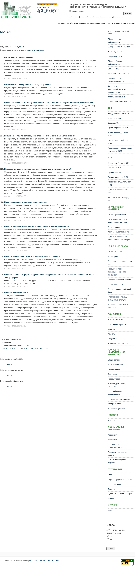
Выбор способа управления (119, 47)
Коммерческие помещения (118, 343)
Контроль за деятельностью (119, 232)
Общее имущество (115, 56)
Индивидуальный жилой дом (119, 320)
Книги (110, 511)
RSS (124, 23)
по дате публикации (35, 50)
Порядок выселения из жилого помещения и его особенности (32, 256)
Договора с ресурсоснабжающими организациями (117, 89)
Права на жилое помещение (119, 280)
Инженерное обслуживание (119, 399)
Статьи (9, 365)
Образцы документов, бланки (120, 480)
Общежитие (112, 339)
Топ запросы (118, 17)
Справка (131, 23)
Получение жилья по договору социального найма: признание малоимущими (39, 136)
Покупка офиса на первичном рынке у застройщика (27, 84)
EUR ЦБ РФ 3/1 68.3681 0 (46, 13)
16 (29, 348)
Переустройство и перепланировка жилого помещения (117, 272)
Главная (63, 23)
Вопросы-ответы (114, 484)
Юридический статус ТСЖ (118, 114)
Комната (111, 334)
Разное (111, 499)
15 (27, 348)
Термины (111, 489)
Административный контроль (119, 102)
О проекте (33, 561)
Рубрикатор (73, 23)
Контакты (42, 561)
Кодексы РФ (113, 435)
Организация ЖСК (115, 172)
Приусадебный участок (117, 325)
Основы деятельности (117, 215)
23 (47, 348)
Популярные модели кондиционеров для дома (25, 202)
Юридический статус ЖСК (118, 163)
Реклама (51, 561)
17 (32, 348)
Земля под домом (115, 52)
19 (37, 348)
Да (110, 536)
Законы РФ (112, 440)
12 (19, 348)
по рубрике (19, 47)
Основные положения (116, 252)
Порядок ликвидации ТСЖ (16, 293)
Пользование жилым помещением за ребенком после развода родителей (37, 169)
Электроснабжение (115, 365)
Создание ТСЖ (114, 123)
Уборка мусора (114, 379)
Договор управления (116, 69)
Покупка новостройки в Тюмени (18, 57)
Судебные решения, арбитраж (120, 494)
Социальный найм (115, 284)
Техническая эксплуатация (118, 74)
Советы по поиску (106, 17)
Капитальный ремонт (116, 97)
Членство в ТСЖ (114, 118)
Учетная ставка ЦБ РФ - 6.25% (48, 9)
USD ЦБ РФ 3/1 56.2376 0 (46, 11)
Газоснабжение (114, 369)
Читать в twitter (114, 23)
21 (42, 348)
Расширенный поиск (97, 23)
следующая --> (23, 345)
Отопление (112, 374)
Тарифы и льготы (115, 404)
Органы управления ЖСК (118, 177)
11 (17, 348)
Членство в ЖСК (114, 168)
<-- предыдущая (9, 345)
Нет (110, 540)
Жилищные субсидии (116, 409)
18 (35, 348)
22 (45, 348)
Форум (83, 23)
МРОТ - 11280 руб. (44, 7)
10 (14, 348)
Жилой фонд (113, 256)
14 (24, 348)
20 (40, 348)
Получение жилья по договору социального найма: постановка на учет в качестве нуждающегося (48, 102)
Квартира (111, 329)
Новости (111, 421)
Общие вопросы (114, 360)
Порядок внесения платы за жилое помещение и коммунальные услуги (36, 226)
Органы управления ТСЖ (118, 128)
